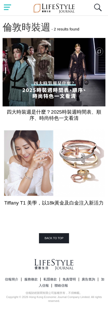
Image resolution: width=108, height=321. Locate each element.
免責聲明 (69, 279)
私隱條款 (50, 279)
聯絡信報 (61, 285)
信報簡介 (11, 279)
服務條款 (31, 279)
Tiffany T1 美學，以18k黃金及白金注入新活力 (54, 203)
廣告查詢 (88, 279)
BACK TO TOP (53, 238)
